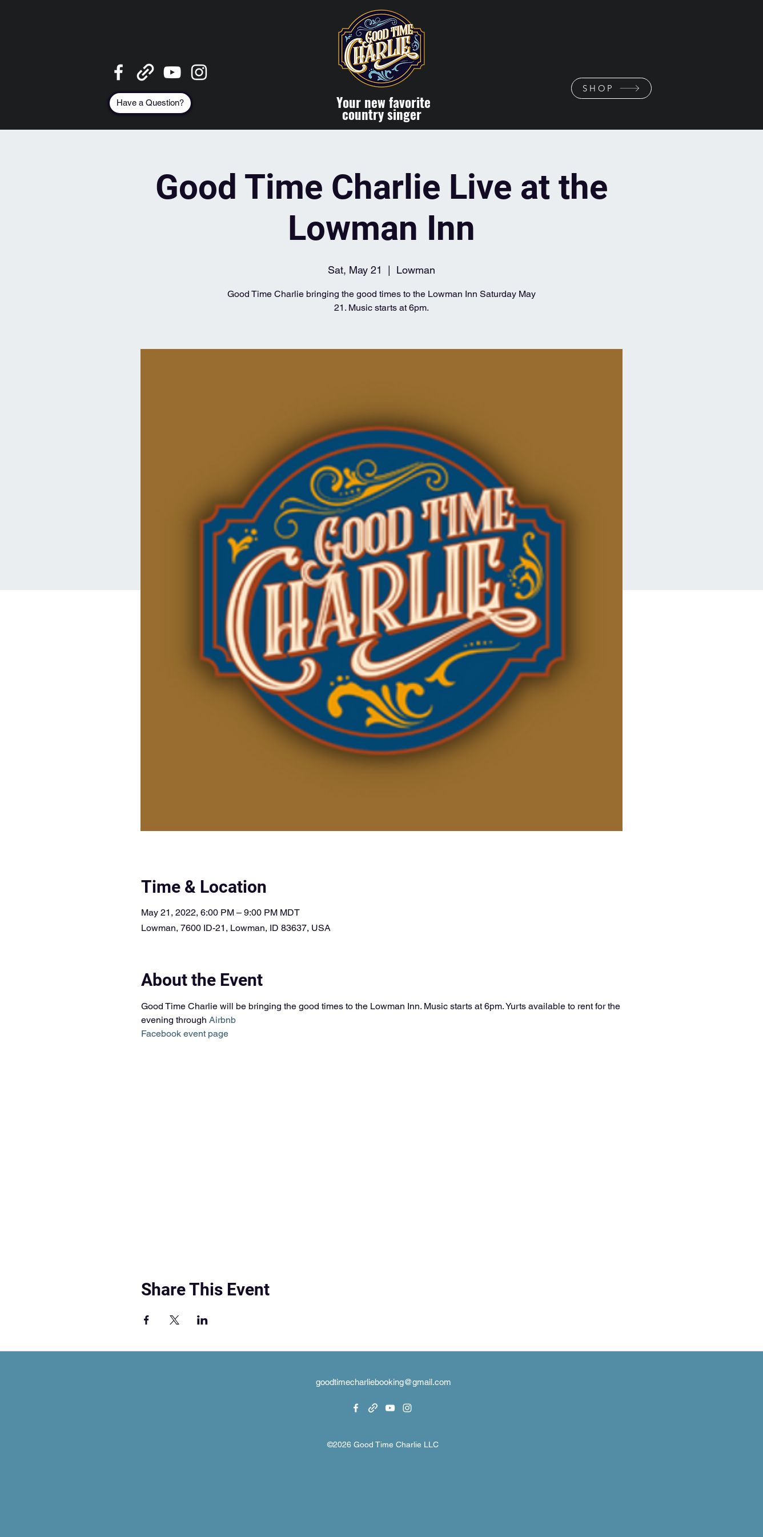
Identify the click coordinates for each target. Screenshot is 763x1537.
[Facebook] (118, 72)
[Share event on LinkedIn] (202, 1320)
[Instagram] (199, 72)
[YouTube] (172, 72)
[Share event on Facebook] (146, 1320)
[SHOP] (611, 88)
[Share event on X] (174, 1320)
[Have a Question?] (150, 103)
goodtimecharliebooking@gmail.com (383, 1382)
